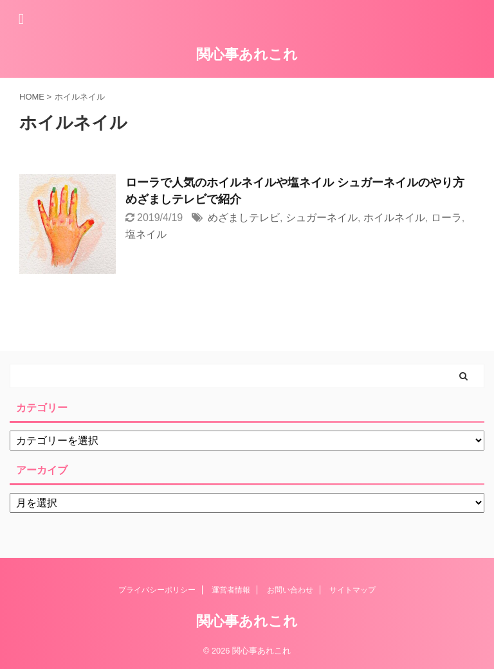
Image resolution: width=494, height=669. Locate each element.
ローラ (446, 217)
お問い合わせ (290, 589)
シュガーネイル (322, 217)
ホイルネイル (394, 217)
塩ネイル (146, 234)
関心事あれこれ (247, 54)
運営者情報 (231, 589)
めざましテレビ (244, 217)
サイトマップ (352, 589)
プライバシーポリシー (157, 589)
